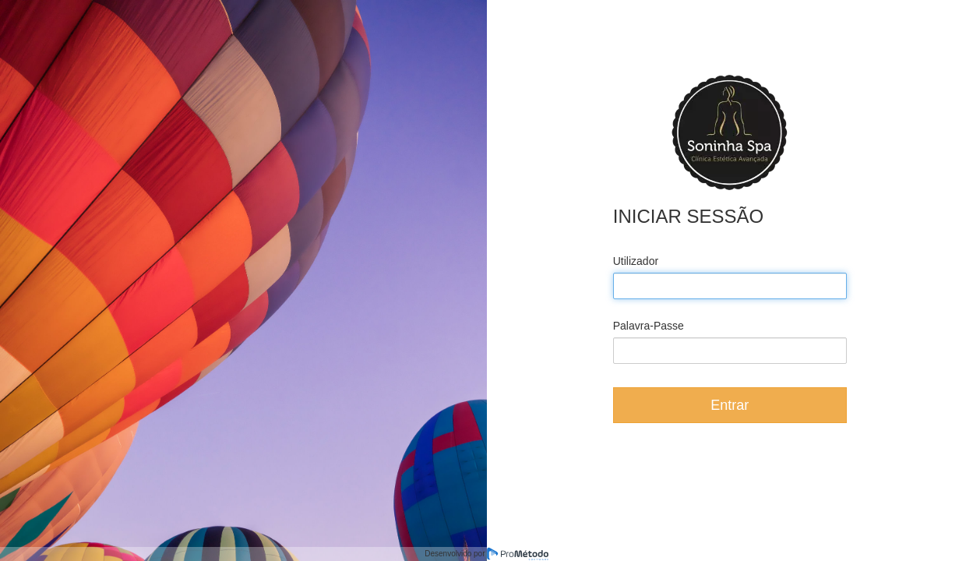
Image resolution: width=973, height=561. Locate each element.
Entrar (729, 405)
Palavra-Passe (648, 325)
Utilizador (635, 261)
